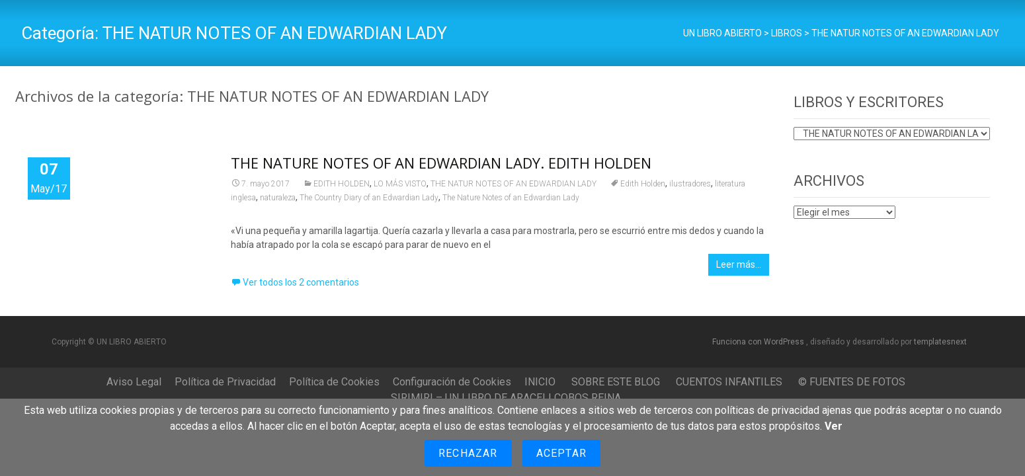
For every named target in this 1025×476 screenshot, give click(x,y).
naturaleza (278, 197)
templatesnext (940, 341)
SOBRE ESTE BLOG (615, 382)
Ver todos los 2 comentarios (301, 282)
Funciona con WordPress (759, 341)
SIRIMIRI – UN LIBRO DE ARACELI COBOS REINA (506, 397)
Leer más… (738, 264)
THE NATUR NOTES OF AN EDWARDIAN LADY (513, 183)
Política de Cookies (334, 382)
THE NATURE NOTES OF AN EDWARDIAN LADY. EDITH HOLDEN (441, 163)
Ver (833, 426)
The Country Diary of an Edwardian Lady (369, 197)
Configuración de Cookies (452, 382)
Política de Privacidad (225, 382)
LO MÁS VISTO (400, 183)
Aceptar (561, 453)
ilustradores (690, 183)
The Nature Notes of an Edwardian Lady (510, 197)
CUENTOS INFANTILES (729, 382)
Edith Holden (642, 183)
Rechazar (468, 453)
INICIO (539, 382)
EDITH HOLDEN (341, 183)
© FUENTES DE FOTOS (851, 382)
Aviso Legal (133, 382)
